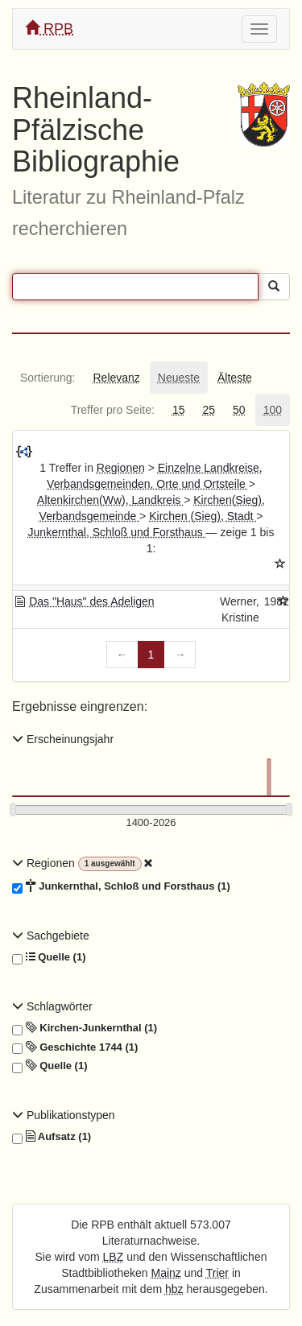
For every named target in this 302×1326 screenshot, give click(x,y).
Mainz (166, 1272)
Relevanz (116, 377)
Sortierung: (47, 377)
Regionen (121, 467)
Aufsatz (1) (51, 1137)
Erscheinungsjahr (63, 739)
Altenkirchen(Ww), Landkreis (110, 500)
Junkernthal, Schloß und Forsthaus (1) (121, 886)
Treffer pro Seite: (113, 409)
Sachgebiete (50, 935)
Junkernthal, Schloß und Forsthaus (117, 532)
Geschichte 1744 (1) (75, 1047)
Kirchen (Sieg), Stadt (202, 516)
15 (178, 409)
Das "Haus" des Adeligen (91, 601)
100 (272, 409)
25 (208, 409)
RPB (49, 28)
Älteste (234, 377)
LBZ (113, 1256)
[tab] (47, 377)
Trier (217, 1272)
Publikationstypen (63, 1115)
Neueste (179, 377)
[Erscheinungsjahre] (151, 823)
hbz (174, 1289)
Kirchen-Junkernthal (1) (84, 1028)
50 (239, 409)
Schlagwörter (52, 1006)
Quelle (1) (48, 957)
